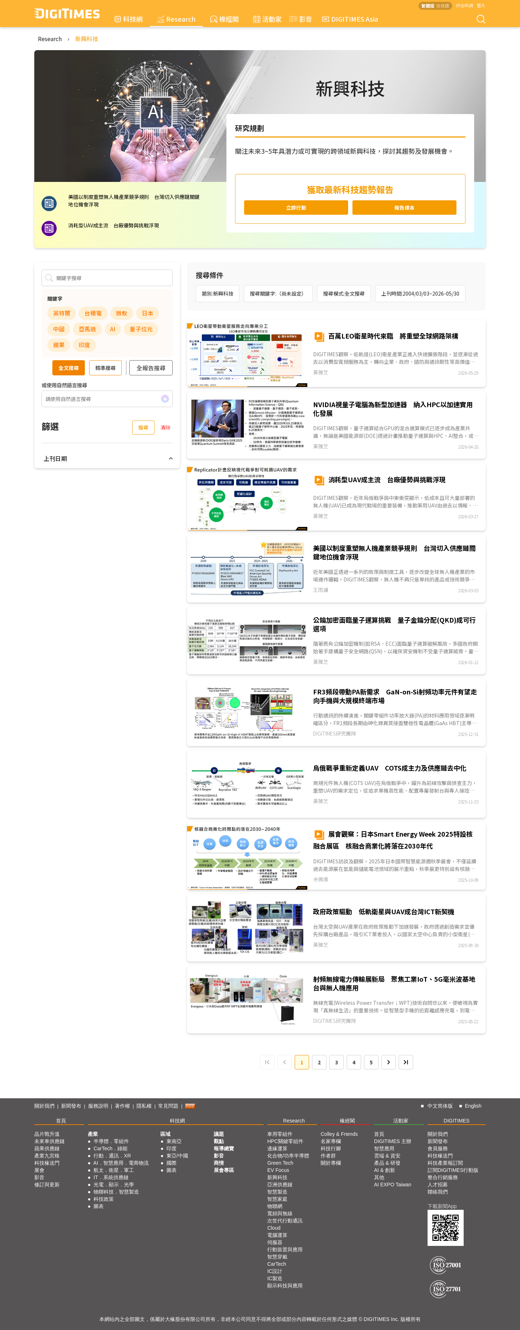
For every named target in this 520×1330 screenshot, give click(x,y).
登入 (481, 5)
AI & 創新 (384, 1170)
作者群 (328, 1156)
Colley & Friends (339, 1134)
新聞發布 (71, 1106)
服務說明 (98, 1106)
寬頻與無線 (279, 1213)
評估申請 (464, 5)
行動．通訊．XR (112, 1156)
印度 (171, 1148)
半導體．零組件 (111, 1141)
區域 (165, 1134)
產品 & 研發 (387, 1163)
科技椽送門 (47, 1163)
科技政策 (104, 1199)
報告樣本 (404, 207)
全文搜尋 (68, 367)
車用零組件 (279, 1134)
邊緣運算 (277, 1148)
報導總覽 (224, 1148)
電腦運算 (277, 1235)
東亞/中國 (177, 1156)
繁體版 (427, 6)
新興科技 (86, 38)
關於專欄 (331, 1163)
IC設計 (274, 1271)
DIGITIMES (457, 1121)
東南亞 (174, 1141)
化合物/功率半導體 (288, 1156)
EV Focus (278, 1170)
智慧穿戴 (277, 1257)
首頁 (61, 1121)
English (473, 1106)
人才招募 (438, 1184)
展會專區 (224, 1170)
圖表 (99, 1206)
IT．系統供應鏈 (111, 1177)
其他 (379, 1177)
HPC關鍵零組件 (285, 1141)
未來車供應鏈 (49, 1141)
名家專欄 (331, 1141)
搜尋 (143, 427)
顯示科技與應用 (285, 1285)
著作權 (122, 1106)
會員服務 (438, 1148)
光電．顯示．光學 (114, 1184)
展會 (39, 1170)
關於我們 (44, 1106)
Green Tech (280, 1163)
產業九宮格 (47, 1156)
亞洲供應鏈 (279, 1184)
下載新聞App (442, 1206)
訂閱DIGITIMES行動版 (453, 1170)
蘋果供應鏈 (47, 1148)
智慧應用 (384, 1148)
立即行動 (296, 207)
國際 (171, 1163)
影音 (300, 18)
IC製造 (274, 1278)
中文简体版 (440, 1106)
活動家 (267, 18)
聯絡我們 (438, 1192)
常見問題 (168, 1106)
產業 (93, 1134)
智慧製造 (277, 1192)
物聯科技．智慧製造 (116, 1192)
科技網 (128, 18)
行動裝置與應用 (285, 1249)
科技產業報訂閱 (445, 1163)
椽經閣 (224, 18)
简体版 (442, 6)
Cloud (274, 1228)
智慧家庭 (277, 1199)
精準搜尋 (105, 367)
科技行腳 (331, 1148)
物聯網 (274, 1206)
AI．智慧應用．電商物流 (120, 1163)
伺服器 (274, 1242)
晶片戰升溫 (47, 1134)
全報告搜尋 (150, 367)
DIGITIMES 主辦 (392, 1141)
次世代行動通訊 (285, 1221)
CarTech (276, 1264)
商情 (219, 1163)
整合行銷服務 (443, 1177)
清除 (165, 427)
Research (176, 18)
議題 (219, 1134)
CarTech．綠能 (110, 1148)
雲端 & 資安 (387, 1156)
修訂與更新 (47, 1184)
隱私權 (144, 1106)
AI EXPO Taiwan (392, 1184)
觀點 (219, 1141)
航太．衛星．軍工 (114, 1170)
